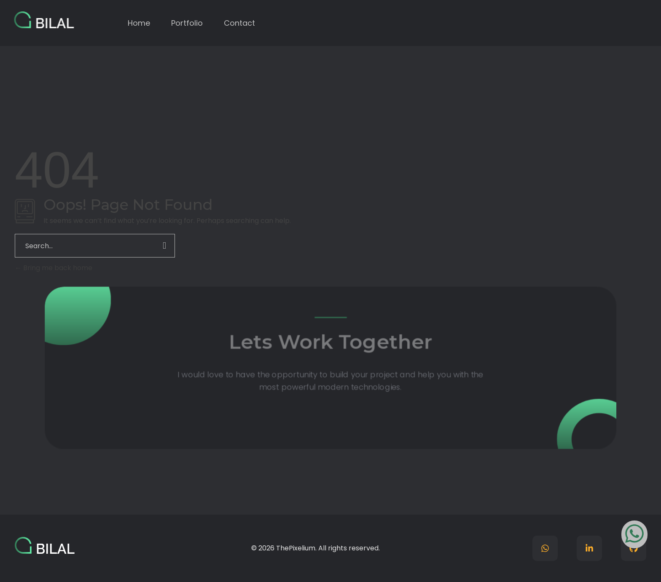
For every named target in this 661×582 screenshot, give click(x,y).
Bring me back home (53, 268)
